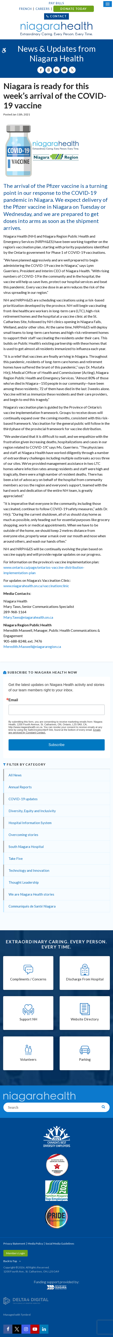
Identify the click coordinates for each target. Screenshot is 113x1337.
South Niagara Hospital (26, 847)
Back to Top (10, 1261)
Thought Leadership (24, 882)
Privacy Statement (14, 1243)
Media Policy (35, 1243)
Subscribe (56, 745)
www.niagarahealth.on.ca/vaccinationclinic (36, 586)
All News (15, 775)
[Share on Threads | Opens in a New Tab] (48, 70)
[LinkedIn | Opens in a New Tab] (43, 1329)
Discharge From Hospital (85, 979)
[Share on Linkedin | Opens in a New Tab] (56, 70)
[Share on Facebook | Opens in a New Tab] (40, 70)
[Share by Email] (64, 70)
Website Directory (85, 1019)
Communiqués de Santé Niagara (32, 906)
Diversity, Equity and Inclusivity (32, 811)
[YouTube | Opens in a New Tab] (34, 1329)
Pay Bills (56, 3)
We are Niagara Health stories (31, 894)
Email (13, 700)
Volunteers (28, 1059)
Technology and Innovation (29, 870)
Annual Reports (20, 787)
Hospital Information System (30, 823)
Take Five (16, 858)
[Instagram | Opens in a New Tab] (25, 1329)
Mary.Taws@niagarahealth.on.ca (28, 617)
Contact (58, 16)
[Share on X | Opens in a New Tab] (72, 70)
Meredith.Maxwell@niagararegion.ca (32, 646)
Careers (43, 9)
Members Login (15, 1253)
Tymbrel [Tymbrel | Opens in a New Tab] (26, 1314)
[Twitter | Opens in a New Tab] (16, 1329)
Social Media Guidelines (59, 1243)
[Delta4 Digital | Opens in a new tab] (25, 1300)
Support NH (28, 1019)
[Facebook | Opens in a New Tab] (7, 1329)
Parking (85, 1059)
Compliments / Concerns (28, 979)
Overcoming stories (23, 835)
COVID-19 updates (23, 799)
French (25, 9)
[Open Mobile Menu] (107, 4)
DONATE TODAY (73, 9)
